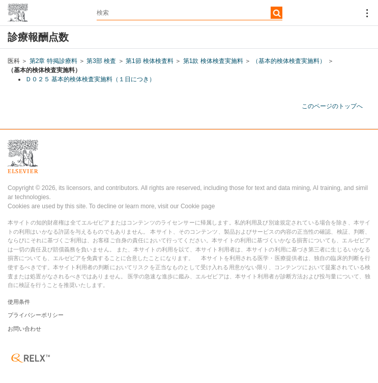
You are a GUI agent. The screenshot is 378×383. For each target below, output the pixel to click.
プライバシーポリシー (36, 315)
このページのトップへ (332, 106)
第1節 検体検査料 (149, 61)
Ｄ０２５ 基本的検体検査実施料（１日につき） (90, 79)
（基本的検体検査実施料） (289, 61)
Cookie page (198, 206)
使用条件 (19, 302)
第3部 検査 (101, 61)
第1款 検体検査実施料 (213, 61)
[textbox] (189, 12)
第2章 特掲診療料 (53, 61)
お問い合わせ (24, 329)
